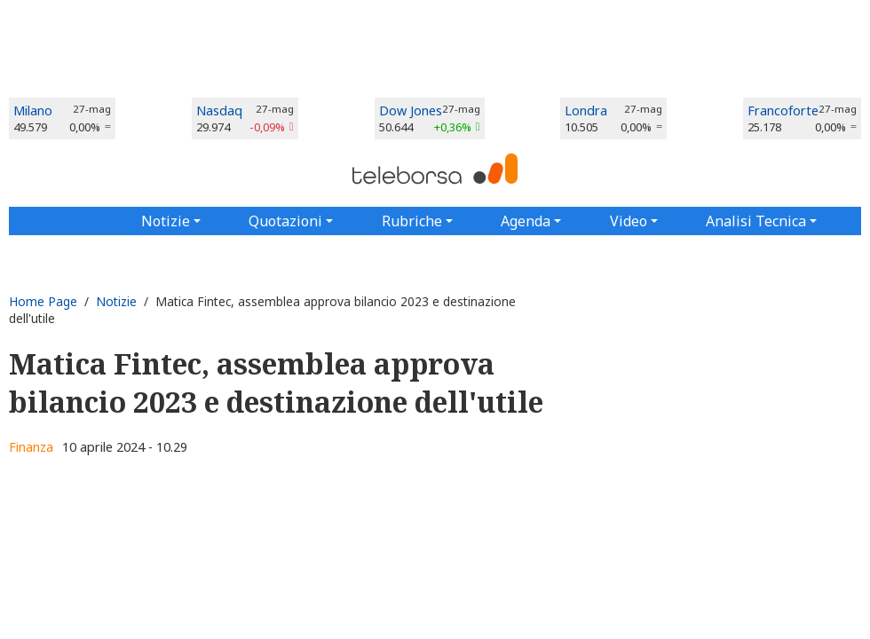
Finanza (31, 446)
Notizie (116, 301)
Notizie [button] (165, 221)
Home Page (43, 301)
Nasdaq (219, 110)
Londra (586, 110)
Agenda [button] (525, 221)
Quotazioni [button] (285, 221)
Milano (32, 110)
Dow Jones (410, 110)
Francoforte (783, 110)
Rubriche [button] (412, 221)
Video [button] (628, 221)
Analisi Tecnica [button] (756, 221)
